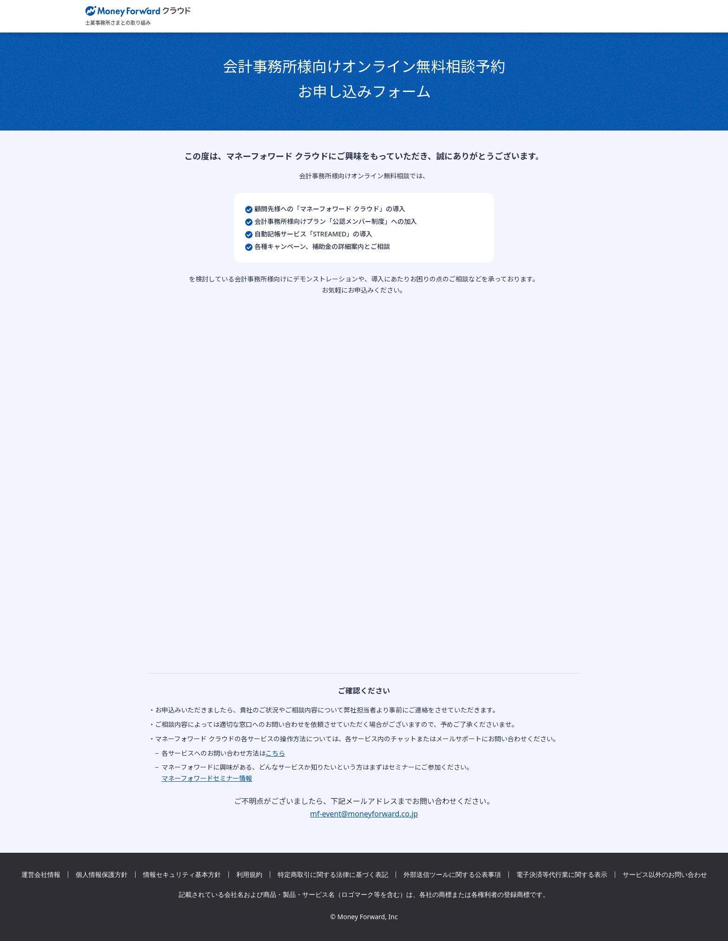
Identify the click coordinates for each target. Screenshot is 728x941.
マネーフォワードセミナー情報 (207, 778)
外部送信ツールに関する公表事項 (452, 874)
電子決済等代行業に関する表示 (561, 874)
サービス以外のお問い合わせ (665, 874)
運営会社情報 (40, 874)
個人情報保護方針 (102, 874)
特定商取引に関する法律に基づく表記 (333, 874)
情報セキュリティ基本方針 (182, 874)
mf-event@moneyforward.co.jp (364, 814)
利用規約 (249, 874)
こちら (275, 753)
